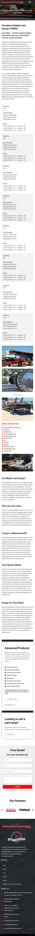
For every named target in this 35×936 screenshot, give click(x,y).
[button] (29, 1)
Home (4, 865)
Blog (4, 873)
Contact (5, 876)
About (4, 869)
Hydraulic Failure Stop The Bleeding (12, 884)
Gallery (4, 880)
